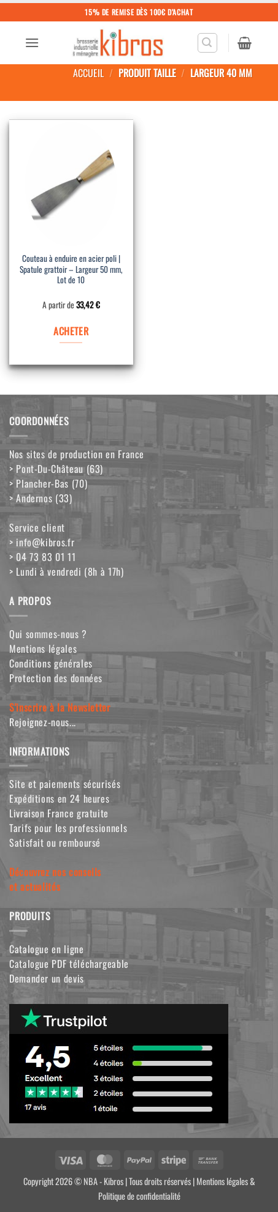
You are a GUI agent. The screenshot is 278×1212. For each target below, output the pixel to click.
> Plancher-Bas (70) (48, 483)
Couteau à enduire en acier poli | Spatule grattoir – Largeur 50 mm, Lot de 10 (71, 269)
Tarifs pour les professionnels (68, 827)
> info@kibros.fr (41, 542)
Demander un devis (46, 978)
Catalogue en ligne (46, 949)
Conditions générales (51, 663)
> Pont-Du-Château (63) (56, 468)
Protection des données (55, 678)
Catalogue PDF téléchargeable (69, 963)
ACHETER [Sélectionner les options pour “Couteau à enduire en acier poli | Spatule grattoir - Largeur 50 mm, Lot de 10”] (70, 331)
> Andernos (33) (40, 498)
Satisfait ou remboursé (55, 842)
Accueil (88, 72)
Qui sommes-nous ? (48, 633)
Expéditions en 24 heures (59, 798)
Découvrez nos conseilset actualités (55, 879)
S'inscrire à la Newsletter (59, 707)
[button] (32, 43)
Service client (37, 527)
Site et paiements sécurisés (64, 783)
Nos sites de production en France (76, 454)
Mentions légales (43, 648)
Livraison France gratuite (59, 813)
